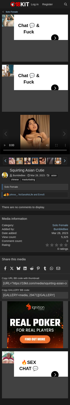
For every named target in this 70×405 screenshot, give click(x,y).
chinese (15, 179)
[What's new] (58, 4)
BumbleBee (19, 175)
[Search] (65, 4)
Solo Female (60, 225)
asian (54, 175)
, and (27, 194)
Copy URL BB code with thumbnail (20, 278)
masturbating (28, 179)
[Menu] (5, 4)
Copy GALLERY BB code (15, 290)
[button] (5, 160)
